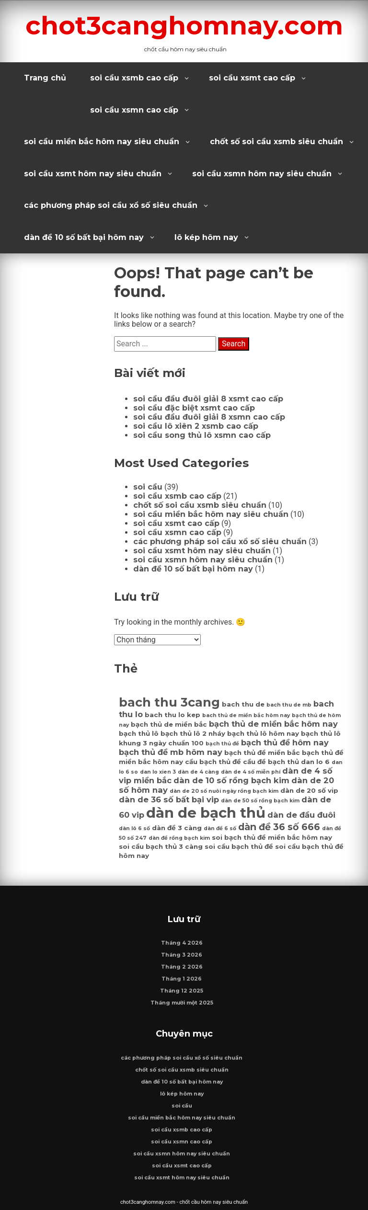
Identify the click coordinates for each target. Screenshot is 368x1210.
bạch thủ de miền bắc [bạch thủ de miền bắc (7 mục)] (169, 724)
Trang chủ (45, 77)
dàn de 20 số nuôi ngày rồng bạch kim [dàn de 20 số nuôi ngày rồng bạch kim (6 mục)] (224, 791)
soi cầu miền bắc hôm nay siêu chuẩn (101, 141)
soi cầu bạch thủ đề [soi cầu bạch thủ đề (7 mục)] (239, 846)
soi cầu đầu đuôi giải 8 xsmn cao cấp (209, 417)
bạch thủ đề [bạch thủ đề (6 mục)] (222, 744)
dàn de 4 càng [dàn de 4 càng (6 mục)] (198, 772)
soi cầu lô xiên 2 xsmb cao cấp (195, 426)
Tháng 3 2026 (181, 955)
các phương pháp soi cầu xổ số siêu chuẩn (110, 205)
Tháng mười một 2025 (181, 1003)
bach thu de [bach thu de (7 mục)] (243, 704)
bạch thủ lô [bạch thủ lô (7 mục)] (139, 733)
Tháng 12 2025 (181, 991)
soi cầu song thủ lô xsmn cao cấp (202, 435)
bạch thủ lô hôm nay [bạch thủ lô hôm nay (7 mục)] (263, 733)
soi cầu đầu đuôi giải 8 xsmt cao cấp (208, 398)
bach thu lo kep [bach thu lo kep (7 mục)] (172, 715)
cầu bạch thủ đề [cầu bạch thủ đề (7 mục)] (213, 761)
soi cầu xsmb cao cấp (134, 77)
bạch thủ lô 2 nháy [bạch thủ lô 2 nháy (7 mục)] (193, 733)
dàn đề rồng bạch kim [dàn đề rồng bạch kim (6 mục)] (179, 838)
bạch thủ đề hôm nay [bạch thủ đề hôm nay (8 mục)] (285, 742)
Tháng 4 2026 (182, 943)
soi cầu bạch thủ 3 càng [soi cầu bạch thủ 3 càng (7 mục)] (161, 846)
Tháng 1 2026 (181, 979)
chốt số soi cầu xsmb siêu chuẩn (276, 141)
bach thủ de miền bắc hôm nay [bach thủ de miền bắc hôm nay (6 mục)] (246, 715)
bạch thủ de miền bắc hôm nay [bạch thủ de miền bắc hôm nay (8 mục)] (273, 724)
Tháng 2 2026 (182, 967)
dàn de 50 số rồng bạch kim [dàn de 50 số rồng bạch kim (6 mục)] (260, 801)
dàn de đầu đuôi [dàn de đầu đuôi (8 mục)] (301, 815)
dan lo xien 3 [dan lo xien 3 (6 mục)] (158, 772)
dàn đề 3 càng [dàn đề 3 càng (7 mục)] (177, 828)
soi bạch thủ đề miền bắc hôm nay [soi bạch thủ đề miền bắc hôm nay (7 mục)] (272, 837)
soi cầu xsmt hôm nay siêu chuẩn (92, 173)
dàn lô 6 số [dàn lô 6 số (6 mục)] (134, 828)
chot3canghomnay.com (184, 25)
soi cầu (147, 486)
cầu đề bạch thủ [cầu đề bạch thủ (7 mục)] (271, 761)
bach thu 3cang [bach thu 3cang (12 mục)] (169, 702)
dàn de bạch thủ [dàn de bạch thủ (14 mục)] (205, 812)
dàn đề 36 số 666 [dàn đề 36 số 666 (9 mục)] (279, 827)
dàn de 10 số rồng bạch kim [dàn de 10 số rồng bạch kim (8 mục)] (231, 780)
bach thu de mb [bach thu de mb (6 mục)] (288, 705)
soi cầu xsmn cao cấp (134, 109)
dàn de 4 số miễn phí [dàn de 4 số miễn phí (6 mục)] (250, 772)
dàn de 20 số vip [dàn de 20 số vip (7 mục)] (309, 790)
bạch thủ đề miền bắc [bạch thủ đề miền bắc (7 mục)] (262, 752)
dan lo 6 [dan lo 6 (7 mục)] (315, 761)
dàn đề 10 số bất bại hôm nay (84, 237)
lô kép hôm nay (206, 237)
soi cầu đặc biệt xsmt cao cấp (194, 407)
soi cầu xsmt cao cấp (252, 77)
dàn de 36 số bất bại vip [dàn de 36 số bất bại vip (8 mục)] (169, 799)
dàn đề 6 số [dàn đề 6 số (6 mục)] (220, 828)
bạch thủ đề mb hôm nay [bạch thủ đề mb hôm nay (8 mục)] (170, 752)
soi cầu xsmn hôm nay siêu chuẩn (262, 173)
